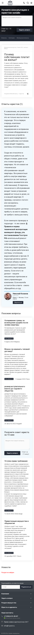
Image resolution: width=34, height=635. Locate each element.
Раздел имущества (8, 603)
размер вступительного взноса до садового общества (14, 388)
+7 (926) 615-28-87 (11, 616)
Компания (5, 594)
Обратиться (18, 302)
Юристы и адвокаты (9, 607)
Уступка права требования (15, 461)
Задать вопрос (7, 598)
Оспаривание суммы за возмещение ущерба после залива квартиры (16, 322)
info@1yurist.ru (9, 626)
